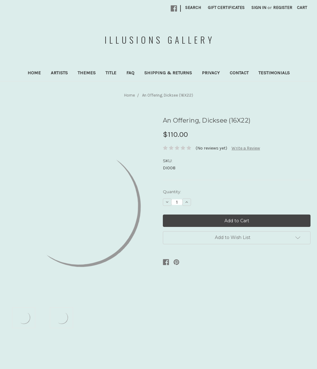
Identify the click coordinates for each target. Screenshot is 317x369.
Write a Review (246, 148)
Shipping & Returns (168, 73)
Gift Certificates (226, 7)
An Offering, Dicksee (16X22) (167, 95)
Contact (239, 73)
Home (34, 73)
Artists (59, 73)
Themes (87, 73)
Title (111, 73)
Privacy (211, 73)
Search (193, 7)
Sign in (258, 7)
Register (282, 7)
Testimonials (274, 73)
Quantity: (172, 191)
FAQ (130, 73)
